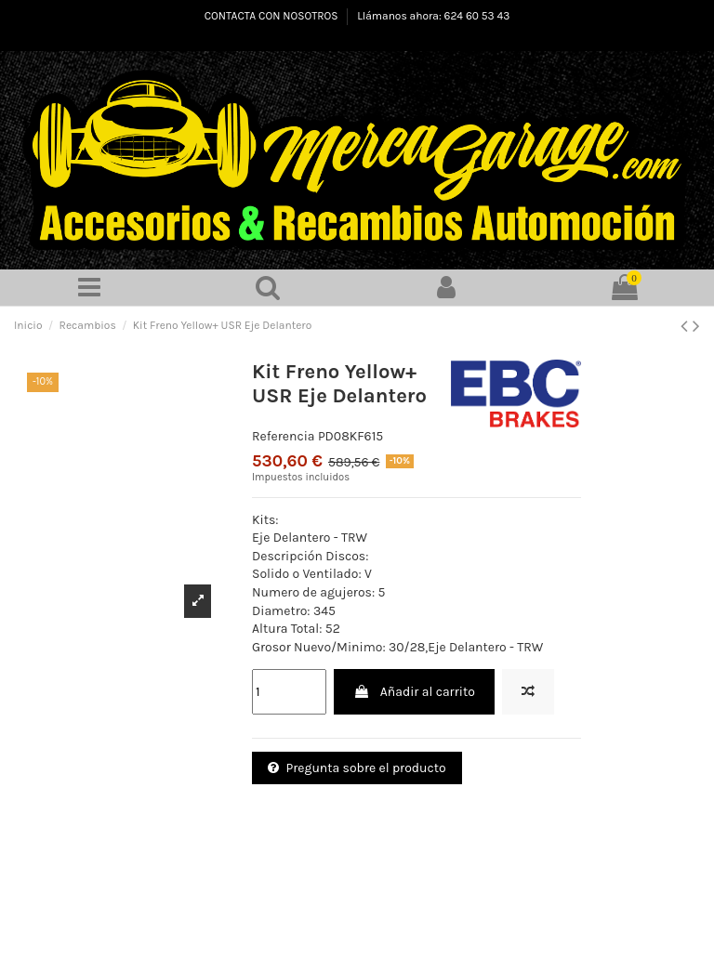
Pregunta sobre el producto (356, 769)
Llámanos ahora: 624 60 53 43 (433, 15)
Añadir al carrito (413, 693)
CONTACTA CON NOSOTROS (273, 15)
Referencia (283, 436)
